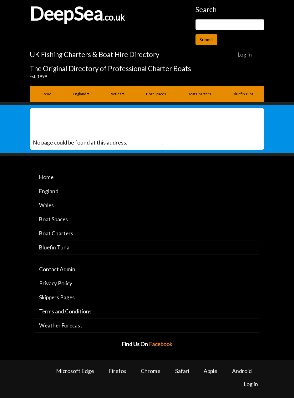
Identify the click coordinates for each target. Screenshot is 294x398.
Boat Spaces (156, 93)
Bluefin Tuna (243, 93)
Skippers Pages (57, 297)
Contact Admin (57, 269)
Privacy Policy (55, 283)
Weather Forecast (61, 325)
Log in (244, 54)
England (81, 93)
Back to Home (145, 142)
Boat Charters (199, 93)
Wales (117, 93)
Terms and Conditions (65, 311)
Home (46, 93)
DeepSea (66, 13)
